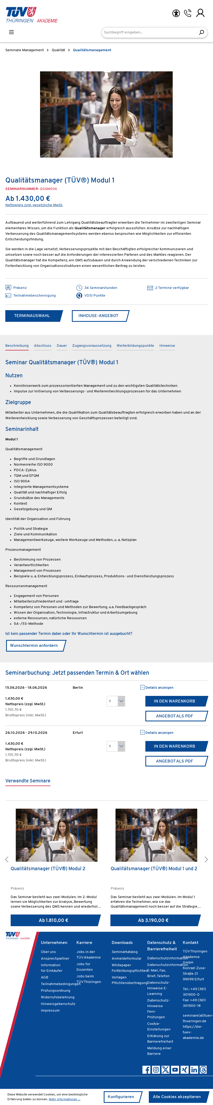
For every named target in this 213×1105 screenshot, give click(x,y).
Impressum (50, 1011)
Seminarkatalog (125, 952)
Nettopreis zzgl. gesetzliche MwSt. (34, 205)
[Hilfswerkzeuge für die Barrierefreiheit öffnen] (176, 13)
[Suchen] (201, 32)
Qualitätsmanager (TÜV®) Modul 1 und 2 (154, 869)
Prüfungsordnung (55, 991)
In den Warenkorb (174, 701)
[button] (7, 860)
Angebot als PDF (174, 716)
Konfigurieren (121, 1097)
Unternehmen (54, 943)
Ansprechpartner (55, 959)
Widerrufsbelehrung (58, 997)
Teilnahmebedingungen (61, 984)
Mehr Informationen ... (64, 1099)
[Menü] (11, 32)
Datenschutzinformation (167, 958)
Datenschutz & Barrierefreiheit (162, 946)
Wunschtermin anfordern (34, 646)
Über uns (48, 952)
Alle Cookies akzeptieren (177, 1097)
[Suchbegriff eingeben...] (148, 32)
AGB (44, 978)
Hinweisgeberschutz (58, 1004)
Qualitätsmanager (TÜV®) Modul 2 (48, 869)
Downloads (122, 943)
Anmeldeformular (126, 959)
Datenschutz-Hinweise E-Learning (158, 988)
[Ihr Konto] (200, 13)
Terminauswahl (32, 316)
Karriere (84, 943)
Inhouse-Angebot (98, 316)
